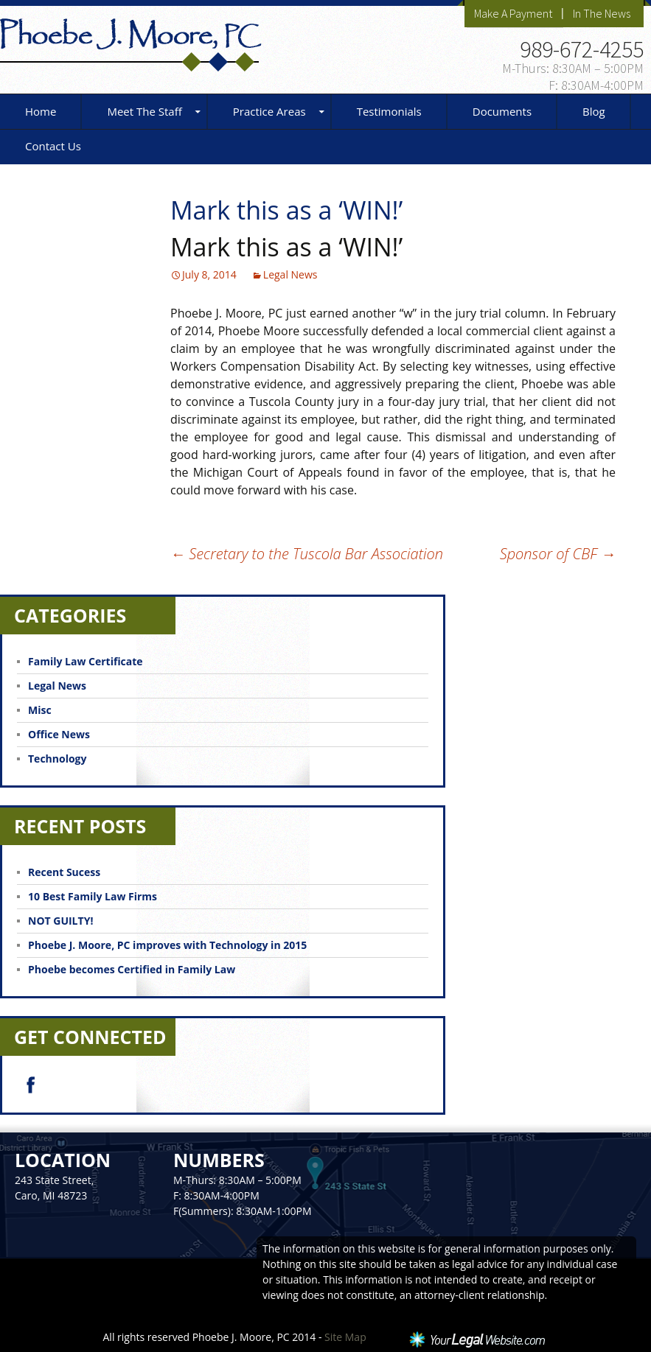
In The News (601, 13)
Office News (59, 734)
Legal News (290, 274)
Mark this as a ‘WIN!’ (286, 247)
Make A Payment (513, 13)
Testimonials (389, 111)
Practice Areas (269, 111)
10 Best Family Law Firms (92, 896)
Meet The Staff (144, 111)
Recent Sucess (64, 872)
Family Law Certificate (85, 661)
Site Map (345, 1337)
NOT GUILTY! (60, 921)
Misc (40, 710)
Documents (502, 111)
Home (40, 111)
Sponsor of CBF (558, 554)
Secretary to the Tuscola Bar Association (306, 554)
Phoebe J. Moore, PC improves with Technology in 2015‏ (167, 945)
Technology (57, 759)
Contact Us (53, 146)
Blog (593, 111)
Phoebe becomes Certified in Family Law (131, 969)
